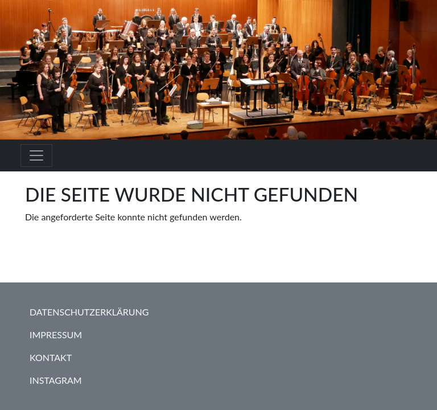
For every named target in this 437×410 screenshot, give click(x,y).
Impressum (56, 334)
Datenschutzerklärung (89, 311)
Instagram (56, 380)
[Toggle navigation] (36, 155)
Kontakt (51, 357)
